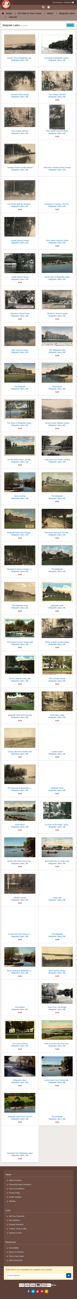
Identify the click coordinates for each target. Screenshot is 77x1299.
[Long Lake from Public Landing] (57, 448)
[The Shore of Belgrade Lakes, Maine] (20, 412)
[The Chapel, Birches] (57, 83)
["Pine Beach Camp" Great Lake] (20, 631)
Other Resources (15, 1260)
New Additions (14, 1220)
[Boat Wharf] (20, 813)
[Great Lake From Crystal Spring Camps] (57, 1069)
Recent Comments (16, 1252)
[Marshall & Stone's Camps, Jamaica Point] (20, 558)
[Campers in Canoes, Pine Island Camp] (57, 193)
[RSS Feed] (46, 1291)
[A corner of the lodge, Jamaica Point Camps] (57, 813)
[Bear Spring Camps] (20, 339)
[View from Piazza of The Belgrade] (57, 521)
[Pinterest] (42, 1291)
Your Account (57, 2)
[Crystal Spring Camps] (20, 229)
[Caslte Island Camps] (20, 266)
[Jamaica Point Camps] (20, 83)
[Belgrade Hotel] (57, 594)
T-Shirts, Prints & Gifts (18, 1229)
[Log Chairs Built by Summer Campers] (20, 193)
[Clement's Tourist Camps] (57, 302)
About (8, 1174)
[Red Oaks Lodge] (57, 704)
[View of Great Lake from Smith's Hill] (57, 1032)
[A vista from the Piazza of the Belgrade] (20, 923)
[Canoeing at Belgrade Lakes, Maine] (57, 47)
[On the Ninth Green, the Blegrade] (20, 448)
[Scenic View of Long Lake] (20, 667)
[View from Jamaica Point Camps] (57, 156)
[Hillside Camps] (20, 886)
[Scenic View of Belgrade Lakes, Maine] (20, 47)
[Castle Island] (57, 740)
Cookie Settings (15, 1197)
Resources (11, 1242)
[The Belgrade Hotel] (57, 339)
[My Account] (48, 7)
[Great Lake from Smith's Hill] (20, 740)
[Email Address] (36, 1275)
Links (8, 1210)
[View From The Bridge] (57, 996)
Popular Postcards (16, 1225)
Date (70, 25)
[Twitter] (33, 1291)
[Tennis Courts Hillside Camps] (57, 412)
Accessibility (14, 1248)
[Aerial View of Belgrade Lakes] (57, 266)
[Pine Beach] (57, 375)
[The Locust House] (20, 1032)
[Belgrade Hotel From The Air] (20, 1105)
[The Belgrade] (20, 375)
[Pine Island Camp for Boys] (57, 120)
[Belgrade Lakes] (20, 1069)
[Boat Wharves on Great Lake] (57, 850)
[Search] (43, 7)
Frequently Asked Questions (20, 1184)
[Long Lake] (57, 886)
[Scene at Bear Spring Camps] (57, 631)
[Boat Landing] (20, 485)
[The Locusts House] (57, 667)
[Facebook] (28, 1291)
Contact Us (68, 2)
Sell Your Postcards (16, 1216)
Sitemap (12, 1201)
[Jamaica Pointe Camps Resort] (20, 156)
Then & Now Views (16, 1256)
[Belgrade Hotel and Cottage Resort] (20, 521)
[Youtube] (37, 1291)
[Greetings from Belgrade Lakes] (20, 1142)
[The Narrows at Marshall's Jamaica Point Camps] (20, 777)
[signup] (68, 1275)
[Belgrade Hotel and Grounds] (20, 704)
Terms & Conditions (16, 1189)
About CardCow (15, 1180)
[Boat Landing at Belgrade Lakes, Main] (20, 959)
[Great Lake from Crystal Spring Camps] (20, 850)
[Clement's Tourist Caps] (20, 302)
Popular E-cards (15, 1233)
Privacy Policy (14, 1193)
